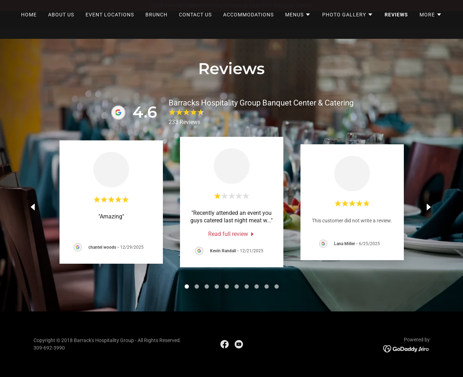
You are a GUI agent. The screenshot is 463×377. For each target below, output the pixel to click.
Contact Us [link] (195, 26)
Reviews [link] (396, 26)
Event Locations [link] (110, 26)
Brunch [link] (156, 26)
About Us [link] (61, 26)
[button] (298, 26)
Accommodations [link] (248, 26)
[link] (231, 233)
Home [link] (29, 26)
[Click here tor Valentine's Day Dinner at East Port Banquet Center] (231, 5)
